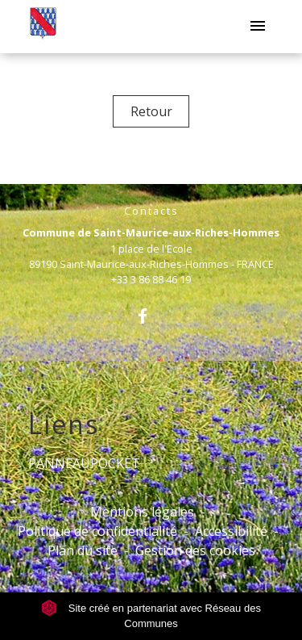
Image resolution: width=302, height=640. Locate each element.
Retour (151, 111)
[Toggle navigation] (257, 26)
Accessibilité (231, 531)
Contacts (151, 211)
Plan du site (83, 550)
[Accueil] (43, 26)
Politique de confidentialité (97, 531)
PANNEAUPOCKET (84, 463)
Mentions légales (142, 512)
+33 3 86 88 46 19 (151, 279)
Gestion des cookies (195, 550)
